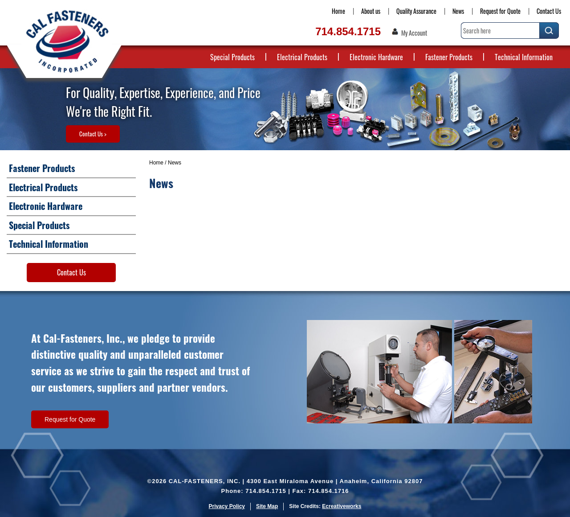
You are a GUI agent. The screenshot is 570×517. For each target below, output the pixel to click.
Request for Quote (500, 11)
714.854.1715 (348, 31)
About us (370, 11)
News (458, 11)
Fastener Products (448, 57)
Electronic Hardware (376, 57)
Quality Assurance (416, 11)
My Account (414, 33)
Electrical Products (302, 57)
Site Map (267, 506)
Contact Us (549, 11)
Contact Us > (92, 133)
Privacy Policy (227, 506)
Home (338, 11)
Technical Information (524, 57)
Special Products (232, 57)
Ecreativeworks (341, 506)
